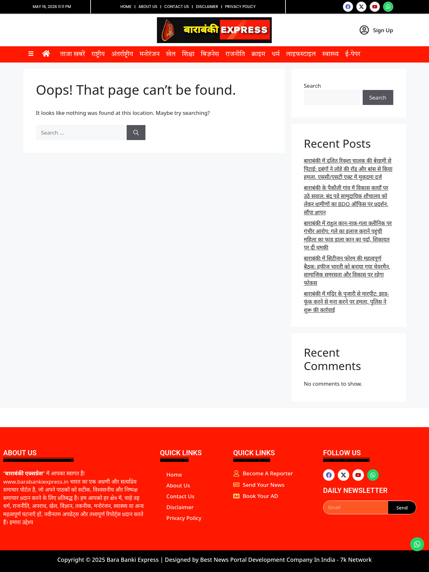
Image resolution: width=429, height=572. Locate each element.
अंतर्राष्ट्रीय (122, 54)
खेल (170, 54)
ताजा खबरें (72, 54)
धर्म (276, 54)
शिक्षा (188, 54)
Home (125, 6)
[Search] (136, 132)
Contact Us (176, 6)
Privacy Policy (240, 6)
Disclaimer (207, 6)
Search (312, 85)
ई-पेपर (352, 54)
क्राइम (258, 54)
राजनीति (235, 54)
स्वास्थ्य (330, 54)
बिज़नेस (210, 54)
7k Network (356, 559)
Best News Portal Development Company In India (268, 559)
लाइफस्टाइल (301, 54)
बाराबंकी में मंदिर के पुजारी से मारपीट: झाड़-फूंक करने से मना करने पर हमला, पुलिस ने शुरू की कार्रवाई (346, 302)
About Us (147, 6)
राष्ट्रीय (98, 54)
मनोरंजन (149, 54)
